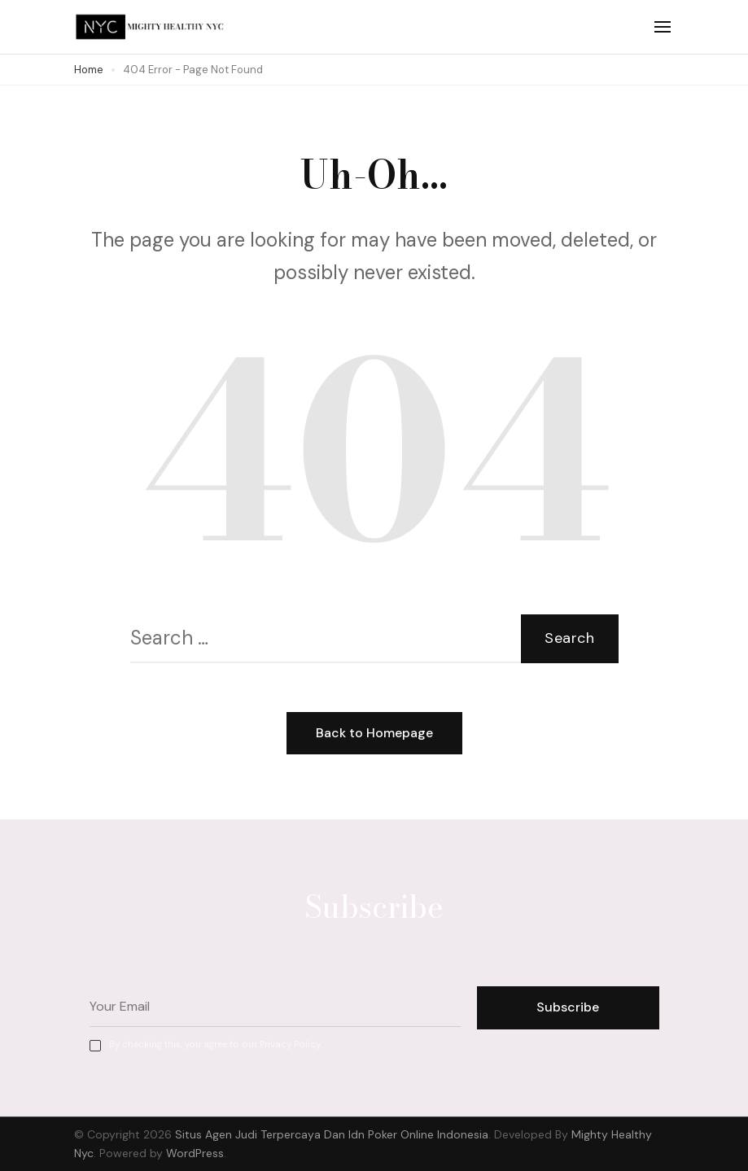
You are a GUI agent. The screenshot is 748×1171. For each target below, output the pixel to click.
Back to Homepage (374, 732)
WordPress (195, 1153)
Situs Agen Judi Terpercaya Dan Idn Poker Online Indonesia (331, 1134)
